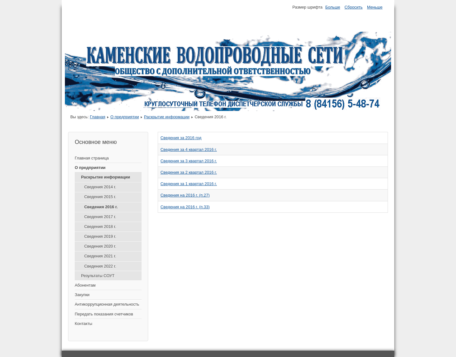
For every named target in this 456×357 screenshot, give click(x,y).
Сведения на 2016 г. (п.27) (185, 195)
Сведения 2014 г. (100, 187)
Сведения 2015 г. (100, 196)
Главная (97, 116)
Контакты (83, 323)
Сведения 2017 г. (100, 216)
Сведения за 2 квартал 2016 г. (189, 172)
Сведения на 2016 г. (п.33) (185, 206)
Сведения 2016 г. (101, 206)
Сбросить (354, 7)
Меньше (375, 7)
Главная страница (92, 158)
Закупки (82, 294)
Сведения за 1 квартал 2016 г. (189, 183)
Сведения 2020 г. (100, 246)
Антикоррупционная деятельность (107, 304)
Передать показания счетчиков (104, 314)
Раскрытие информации (167, 116)
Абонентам (85, 285)
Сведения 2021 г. (100, 256)
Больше (332, 7)
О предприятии (124, 116)
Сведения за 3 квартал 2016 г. (189, 161)
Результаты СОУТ (98, 275)
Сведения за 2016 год (181, 137)
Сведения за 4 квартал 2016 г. (189, 149)
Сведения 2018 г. (100, 226)
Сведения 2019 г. (100, 236)
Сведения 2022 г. (100, 266)
